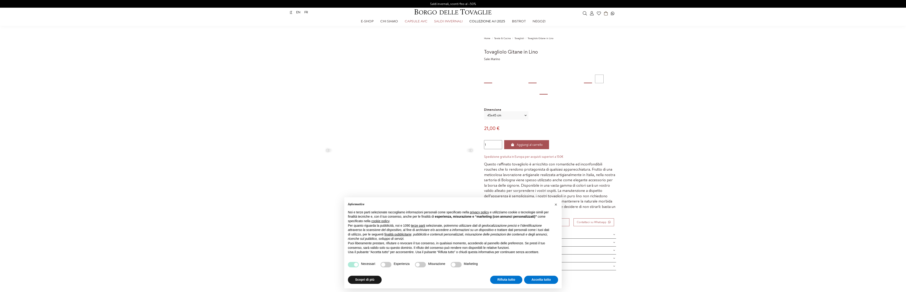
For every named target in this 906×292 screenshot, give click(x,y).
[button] (367, 21)
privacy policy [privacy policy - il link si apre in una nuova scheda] (479, 212)
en (298, 12)
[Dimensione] (506, 115)
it (291, 12)
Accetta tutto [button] (541, 279)
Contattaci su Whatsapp (594, 222)
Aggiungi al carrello (527, 144)
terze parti (418, 225)
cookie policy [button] (380, 221)
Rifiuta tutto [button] (506, 279)
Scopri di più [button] (364, 279)
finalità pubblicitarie (397, 234)
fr (306, 12)
